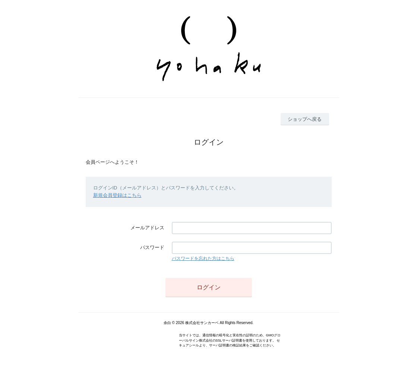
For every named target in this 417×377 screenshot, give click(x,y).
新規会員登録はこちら (117, 195)
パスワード (152, 247)
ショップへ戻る (305, 119)
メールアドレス (147, 227)
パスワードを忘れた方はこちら (203, 258)
